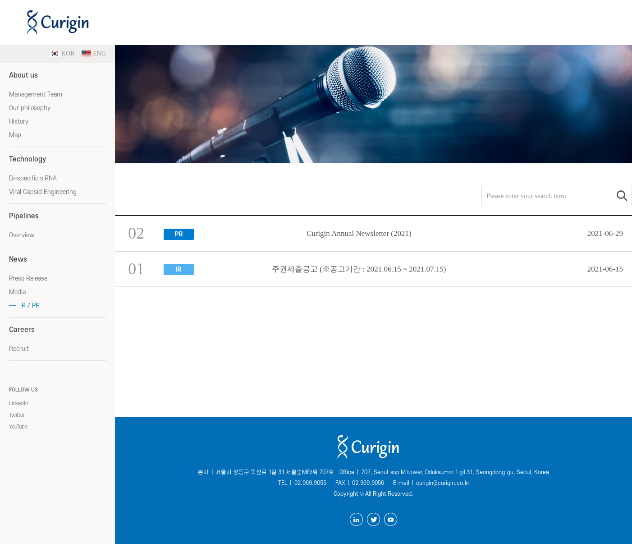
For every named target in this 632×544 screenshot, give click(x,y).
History (18, 121)
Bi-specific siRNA (33, 178)
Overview (22, 235)
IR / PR (30, 305)
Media (17, 292)
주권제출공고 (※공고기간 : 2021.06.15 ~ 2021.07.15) (359, 269)
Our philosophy (29, 108)
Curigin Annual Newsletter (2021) (359, 233)
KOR (62, 54)
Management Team (35, 94)
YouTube (18, 427)
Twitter (17, 415)
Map (15, 135)
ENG (94, 54)
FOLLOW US (23, 390)
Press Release (28, 278)
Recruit (19, 349)
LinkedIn (18, 403)
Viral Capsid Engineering (43, 192)
